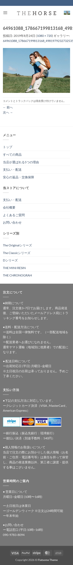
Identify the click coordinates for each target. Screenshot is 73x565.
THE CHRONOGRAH (17, 275)
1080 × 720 (44, 35)
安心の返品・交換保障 (18, 177)
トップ (7, 147)
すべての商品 (12, 154)
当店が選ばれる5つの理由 (21, 162)
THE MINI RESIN (14, 268)
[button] (5, 12)
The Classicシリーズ (16, 253)
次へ (8, 112)
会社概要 (9, 207)
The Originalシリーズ (17, 245)
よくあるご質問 (14, 215)
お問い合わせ (12, 222)
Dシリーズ (10, 260)
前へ (8, 107)
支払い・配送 (12, 169)
